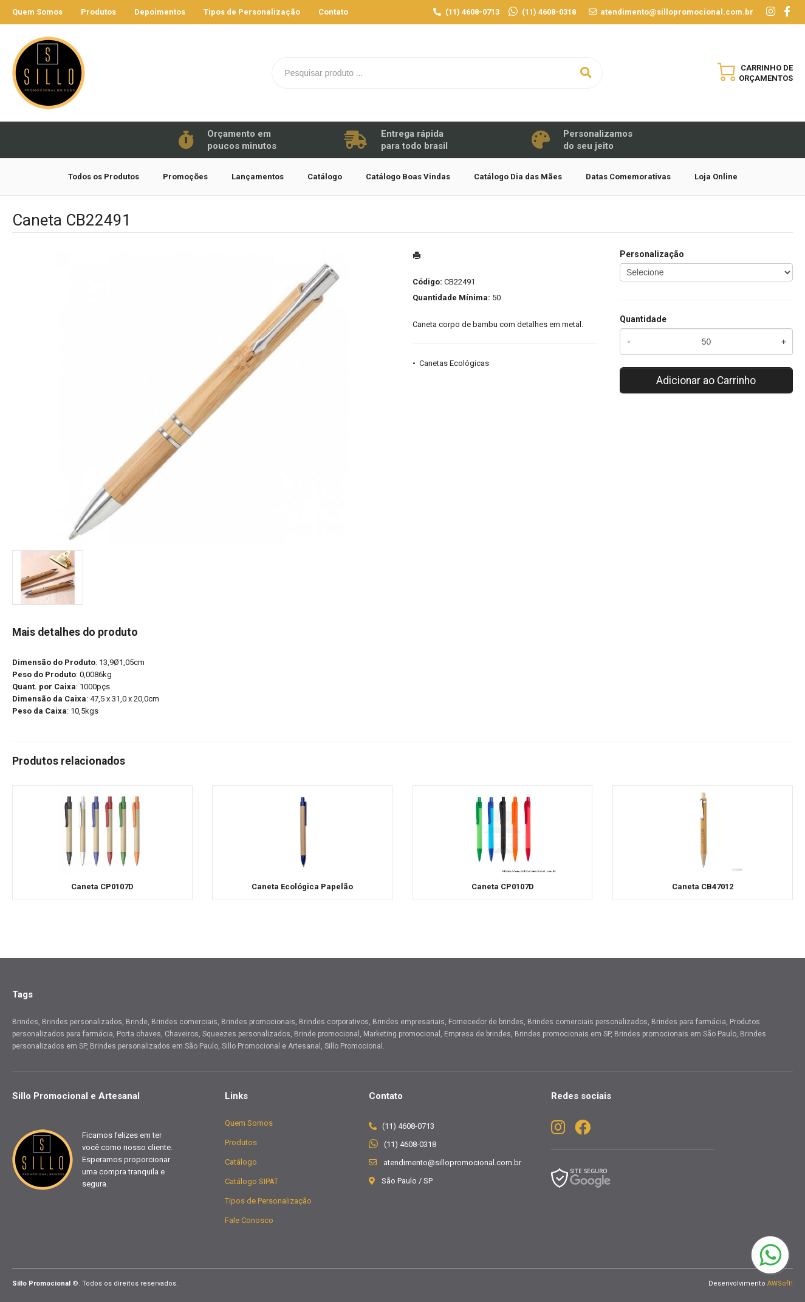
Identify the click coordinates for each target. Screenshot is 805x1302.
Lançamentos (257, 176)
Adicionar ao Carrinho (706, 380)
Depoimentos (159, 11)
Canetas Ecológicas (454, 363)
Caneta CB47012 (702, 886)
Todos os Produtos (103, 176)
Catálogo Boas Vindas (408, 176)
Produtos (98, 11)
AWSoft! (780, 1283)
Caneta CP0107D (102, 886)
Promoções (185, 176)
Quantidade (643, 319)
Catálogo (324, 176)
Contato (333, 11)
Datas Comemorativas (628, 176)
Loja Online (716, 176)
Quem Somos (37, 11)
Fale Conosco (249, 1220)
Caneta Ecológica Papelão (302, 886)
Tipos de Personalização (252, 11)
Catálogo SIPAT (251, 1181)
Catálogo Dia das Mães (518, 176)
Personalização (652, 254)
